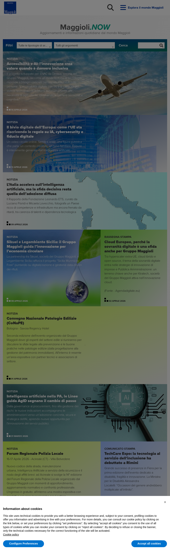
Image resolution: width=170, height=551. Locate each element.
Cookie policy (11, 534)
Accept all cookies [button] (149, 543)
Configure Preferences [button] (23, 543)
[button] (165, 502)
